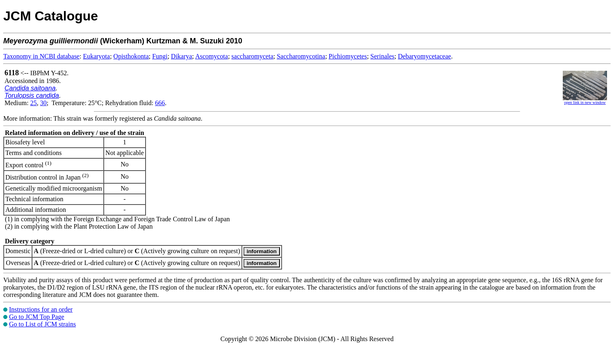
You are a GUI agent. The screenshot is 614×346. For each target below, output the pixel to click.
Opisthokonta (131, 56)
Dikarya (181, 56)
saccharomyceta (252, 56)
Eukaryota (96, 56)
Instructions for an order (41, 309)
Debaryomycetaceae (424, 56)
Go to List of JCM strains (42, 324)
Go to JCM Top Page (36, 316)
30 (43, 102)
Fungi (159, 56)
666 (160, 102)
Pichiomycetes (348, 56)
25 (33, 102)
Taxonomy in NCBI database (41, 56)
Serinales (383, 56)
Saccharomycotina (301, 56)
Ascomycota (211, 56)
